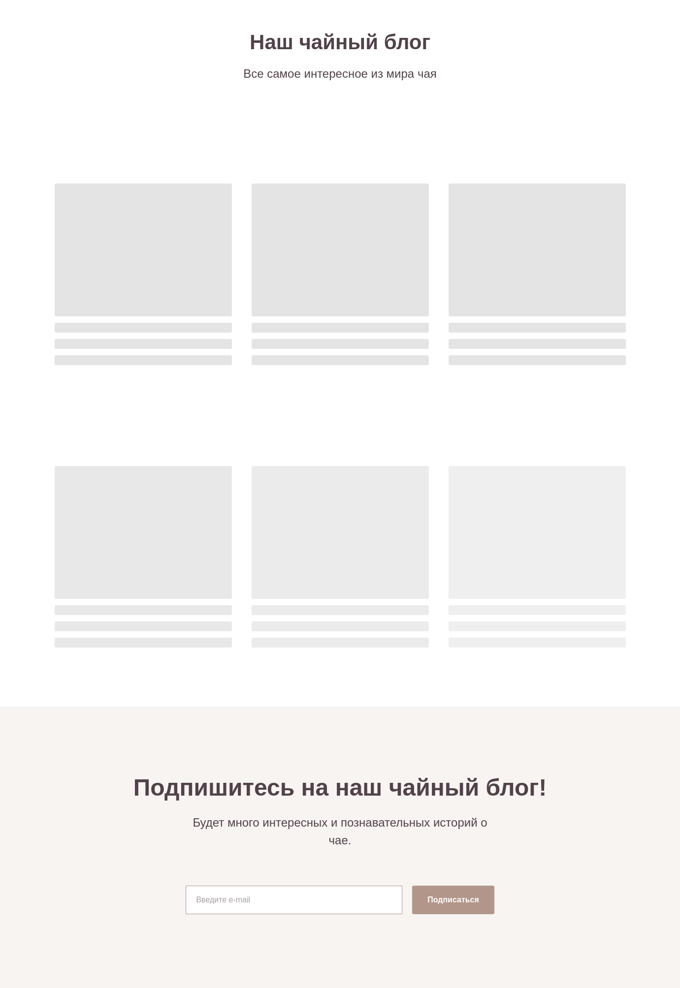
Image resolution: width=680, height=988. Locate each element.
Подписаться (453, 899)
